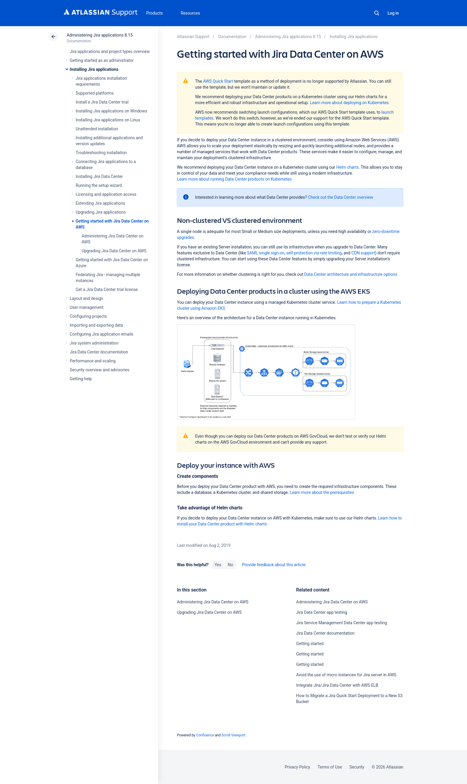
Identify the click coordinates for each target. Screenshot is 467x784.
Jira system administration (94, 343)
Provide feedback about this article (274, 564)
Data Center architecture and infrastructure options (350, 274)
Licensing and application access (106, 194)
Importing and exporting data (96, 325)
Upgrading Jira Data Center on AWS (114, 250)
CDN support (363, 253)
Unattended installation (97, 128)
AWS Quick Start (218, 81)
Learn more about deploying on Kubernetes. (350, 102)
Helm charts (347, 167)
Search (377, 13)
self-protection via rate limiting (314, 253)
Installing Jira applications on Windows (111, 111)
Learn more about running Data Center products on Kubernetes (234, 179)
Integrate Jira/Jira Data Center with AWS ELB (337, 685)
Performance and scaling (93, 361)
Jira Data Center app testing (321, 612)
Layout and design (86, 298)
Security (356, 767)
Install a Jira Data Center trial (102, 102)
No (230, 564)
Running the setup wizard (99, 185)
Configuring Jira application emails (101, 334)
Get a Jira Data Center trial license (107, 289)
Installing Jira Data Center (99, 176)
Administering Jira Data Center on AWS (212, 602)
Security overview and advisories (99, 369)
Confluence (205, 735)
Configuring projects (88, 316)
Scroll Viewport (233, 735)
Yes (217, 564)
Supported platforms (94, 93)
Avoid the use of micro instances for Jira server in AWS (346, 674)
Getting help (81, 378)
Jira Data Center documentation (99, 352)
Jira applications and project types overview (110, 51)
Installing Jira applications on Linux (108, 120)
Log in (393, 13)
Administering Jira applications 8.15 (100, 35)
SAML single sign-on (265, 253)
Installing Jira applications (94, 69)
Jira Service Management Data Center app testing (341, 622)
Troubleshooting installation (101, 152)
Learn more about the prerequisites (322, 492)
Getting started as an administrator (102, 60)
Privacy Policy (297, 767)
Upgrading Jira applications (101, 212)
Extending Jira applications (100, 203)
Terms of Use (329, 767)
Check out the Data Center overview (340, 197)
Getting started (309, 643)
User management (86, 307)
